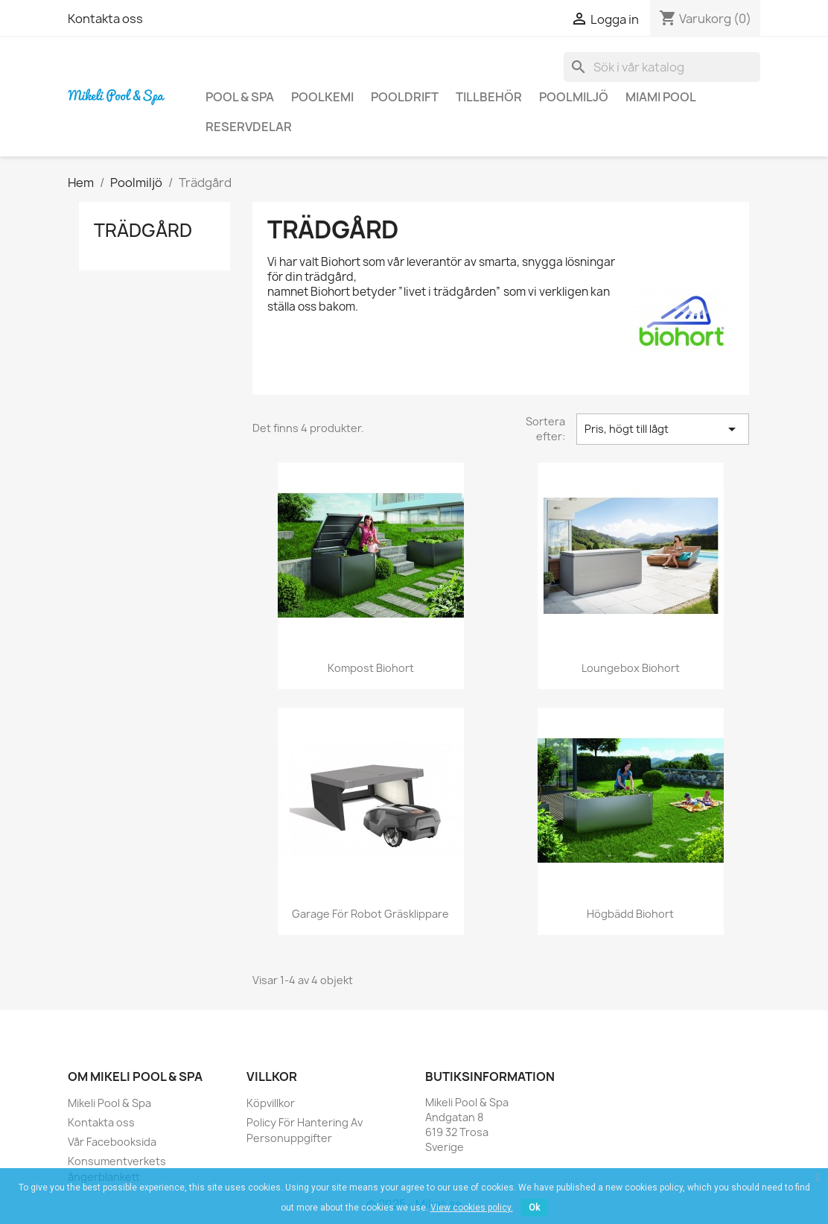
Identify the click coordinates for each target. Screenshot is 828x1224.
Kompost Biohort (371, 668)
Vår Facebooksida (112, 1142)
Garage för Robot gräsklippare (370, 914)
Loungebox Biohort (631, 668)
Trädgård (143, 230)
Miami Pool (660, 97)
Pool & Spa (240, 97)
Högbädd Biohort (630, 914)
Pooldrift (405, 97)
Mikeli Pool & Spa (109, 1103)
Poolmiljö (573, 97)
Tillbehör (489, 97)
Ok (534, 1207)
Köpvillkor (270, 1103)
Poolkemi (322, 97)
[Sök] (662, 67)
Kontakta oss (105, 18)
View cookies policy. (471, 1207)
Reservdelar (249, 126)
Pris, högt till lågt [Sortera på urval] (663, 429)
